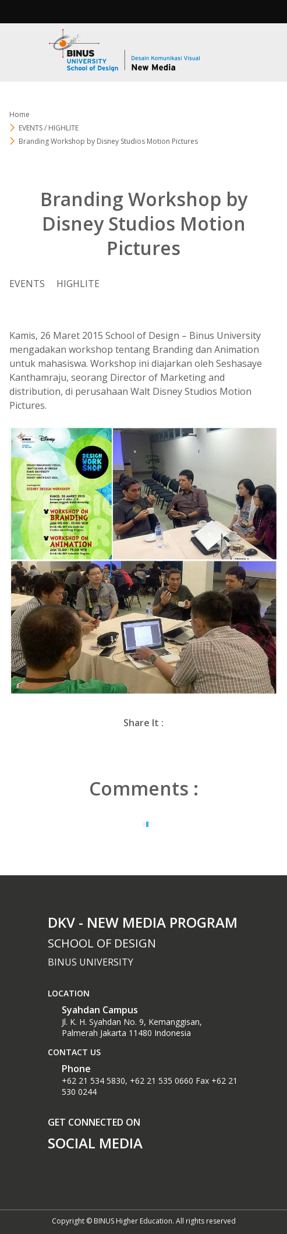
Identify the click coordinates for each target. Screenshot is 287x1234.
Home (19, 114)
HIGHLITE (78, 283)
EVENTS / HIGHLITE (49, 128)
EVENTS (27, 283)
